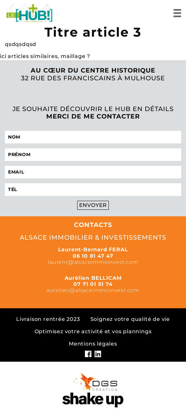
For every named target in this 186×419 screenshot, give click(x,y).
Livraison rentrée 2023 (48, 319)
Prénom (19, 154)
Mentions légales (93, 344)
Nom (14, 137)
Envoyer (93, 205)
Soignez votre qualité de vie (130, 319)
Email (16, 172)
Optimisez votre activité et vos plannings (93, 331)
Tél (12, 189)
